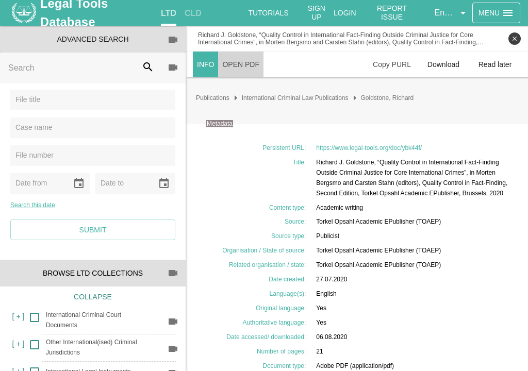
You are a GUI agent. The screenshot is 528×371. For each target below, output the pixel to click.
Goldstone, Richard (387, 98)
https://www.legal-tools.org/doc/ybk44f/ (369, 147)
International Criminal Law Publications (295, 98)
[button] (451, 13)
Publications (212, 98)
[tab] (168, 13)
